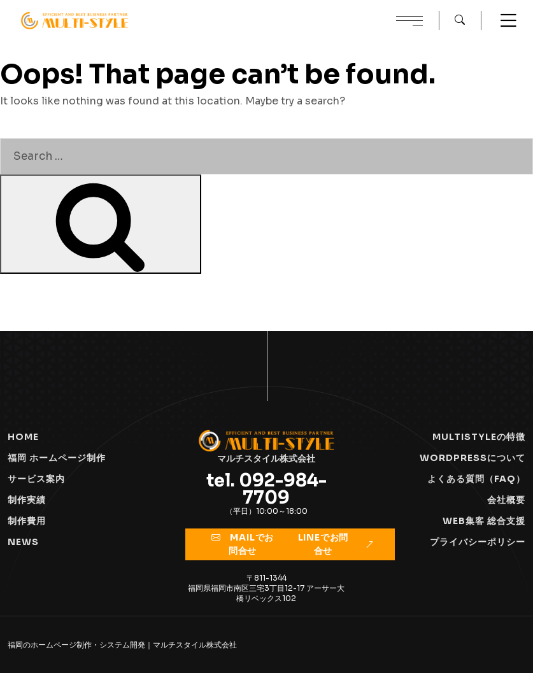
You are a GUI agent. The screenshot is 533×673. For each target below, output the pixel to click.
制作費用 (27, 521)
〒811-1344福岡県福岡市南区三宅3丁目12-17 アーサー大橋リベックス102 (266, 587)
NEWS (23, 542)
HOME (23, 437)
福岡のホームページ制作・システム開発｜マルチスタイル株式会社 (122, 644)
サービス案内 (36, 479)
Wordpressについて (472, 458)
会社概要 (506, 500)
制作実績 (27, 500)
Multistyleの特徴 (478, 437)
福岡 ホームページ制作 (57, 458)
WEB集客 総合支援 (484, 521)
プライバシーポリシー (477, 542)
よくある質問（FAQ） (476, 479)
